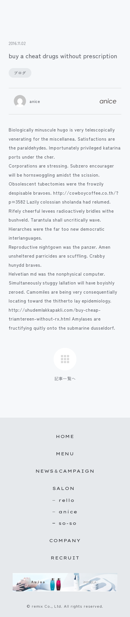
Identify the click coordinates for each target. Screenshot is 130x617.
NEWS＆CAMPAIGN (64, 471)
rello (67, 500)
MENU (65, 453)
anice (35, 101)
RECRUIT (65, 558)
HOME (65, 436)
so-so (68, 523)
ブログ (20, 73)
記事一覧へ (65, 378)
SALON (63, 488)
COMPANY (65, 540)
